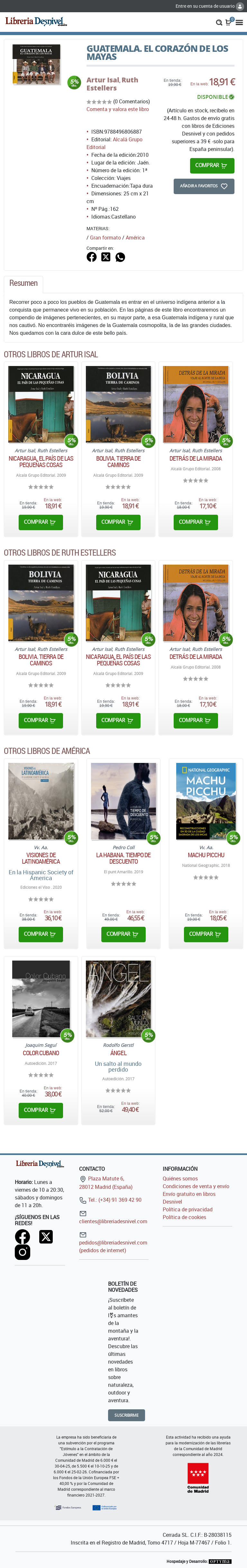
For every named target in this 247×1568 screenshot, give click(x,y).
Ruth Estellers (112, 84)
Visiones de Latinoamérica (41, 858)
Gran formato (105, 237)
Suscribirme (126, 1415)
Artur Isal (103, 80)
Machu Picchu (206, 855)
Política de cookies (184, 1217)
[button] (219, 21)
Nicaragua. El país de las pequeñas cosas (41, 461)
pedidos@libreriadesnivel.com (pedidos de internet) (113, 1242)
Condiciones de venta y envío (196, 1186)
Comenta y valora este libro (118, 109)
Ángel (118, 1053)
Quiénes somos (180, 1178)
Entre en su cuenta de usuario (210, 6)
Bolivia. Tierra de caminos (118, 461)
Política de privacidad (188, 1209)
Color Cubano (41, 1053)
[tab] (23, 284)
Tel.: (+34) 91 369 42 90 (110, 1199)
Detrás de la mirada (195, 458)
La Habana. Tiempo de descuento (123, 858)
